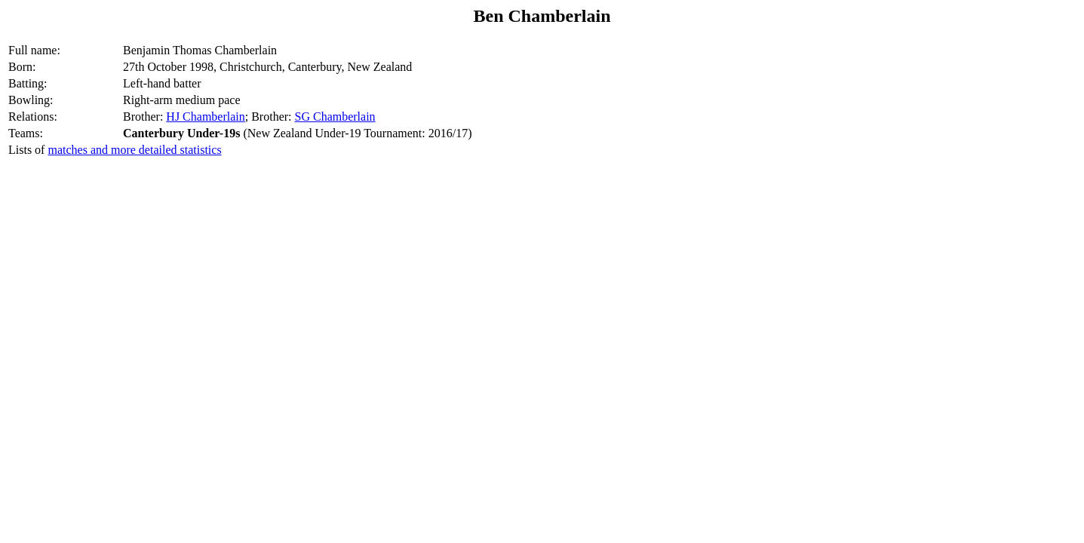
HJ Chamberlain (205, 116)
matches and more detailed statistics (134, 149)
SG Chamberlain (335, 116)
